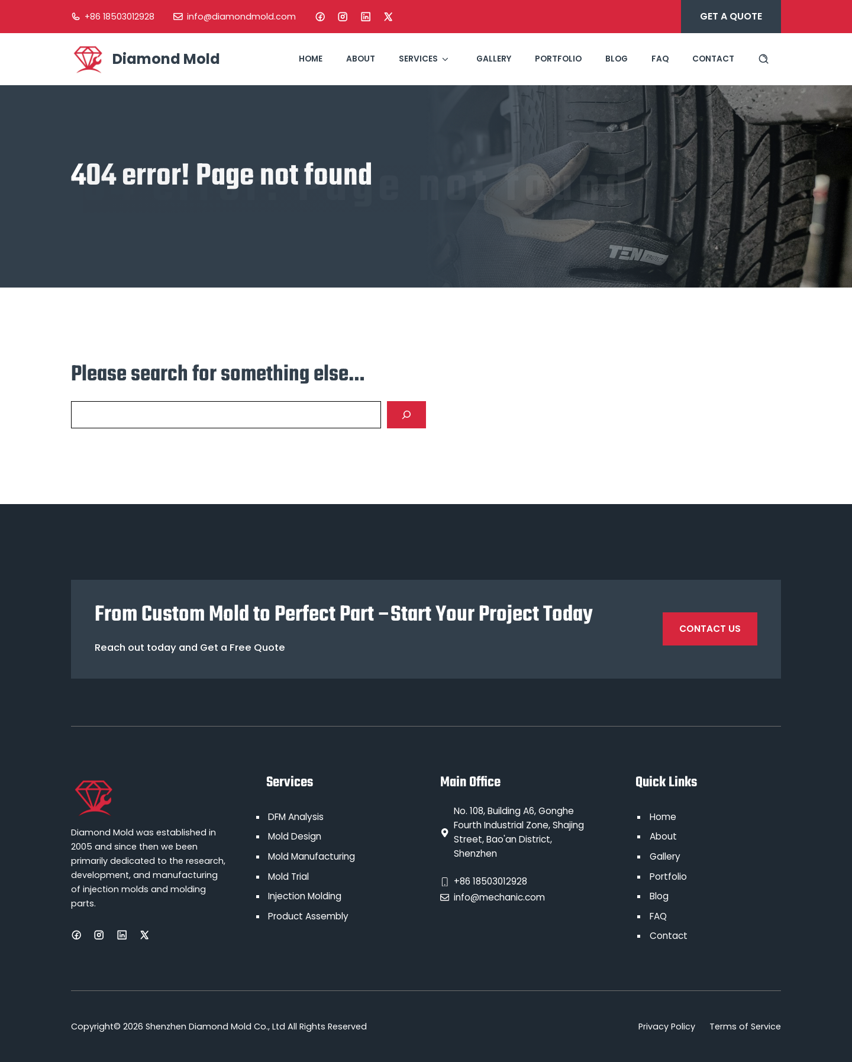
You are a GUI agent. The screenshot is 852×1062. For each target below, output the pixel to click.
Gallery (493, 58)
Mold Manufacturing (311, 856)
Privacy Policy (666, 1026)
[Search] (406, 414)
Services (426, 59)
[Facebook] (320, 16)
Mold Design (294, 836)
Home (310, 58)
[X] (388, 16)
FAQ (660, 58)
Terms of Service (745, 1026)
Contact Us (710, 628)
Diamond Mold (166, 59)
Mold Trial (288, 876)
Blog (616, 58)
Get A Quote (731, 16)
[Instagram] (342, 16)
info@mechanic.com (499, 897)
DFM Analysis (296, 817)
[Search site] (763, 58)
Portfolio (558, 58)
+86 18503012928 (119, 16)
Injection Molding (304, 896)
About (360, 58)
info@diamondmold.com (241, 16)
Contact (713, 58)
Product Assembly (308, 916)
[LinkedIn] (365, 16)
